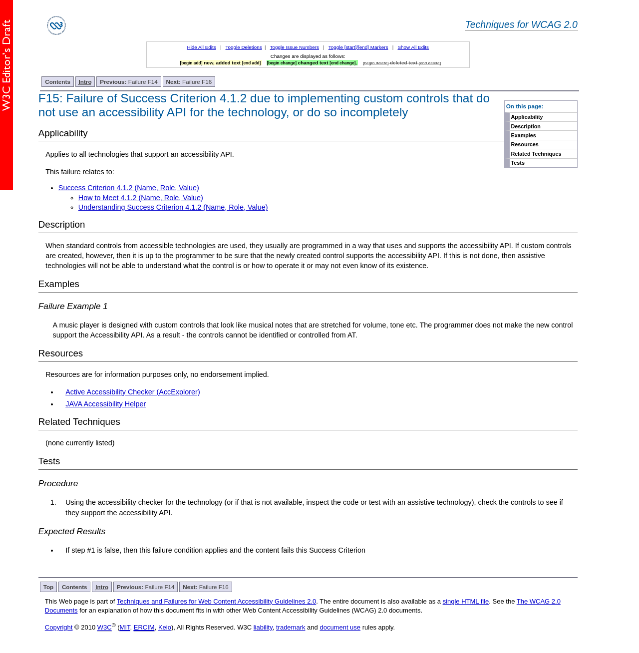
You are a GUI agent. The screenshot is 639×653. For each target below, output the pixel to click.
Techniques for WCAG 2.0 (521, 24)
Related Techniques (536, 154)
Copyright (59, 627)
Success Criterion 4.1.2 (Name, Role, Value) (128, 188)
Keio (164, 627)
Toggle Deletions (244, 47)
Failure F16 (189, 81)
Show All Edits (413, 47)
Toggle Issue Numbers (294, 47)
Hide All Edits (201, 47)
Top (48, 587)
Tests (518, 163)
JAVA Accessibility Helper (105, 404)
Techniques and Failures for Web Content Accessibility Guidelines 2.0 (216, 601)
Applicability (527, 117)
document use (340, 627)
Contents (57, 81)
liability (263, 627)
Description (526, 126)
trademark (291, 627)
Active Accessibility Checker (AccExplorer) (132, 392)
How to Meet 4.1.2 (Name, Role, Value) (140, 198)
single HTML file (466, 601)
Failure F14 (129, 81)
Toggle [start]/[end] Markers (358, 47)
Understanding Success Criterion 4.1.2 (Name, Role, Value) (173, 207)
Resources (525, 144)
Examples (523, 135)
